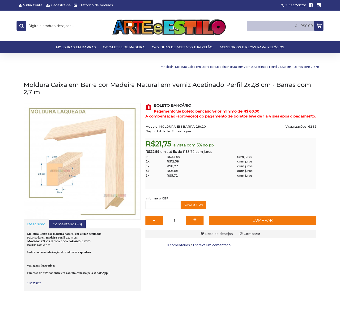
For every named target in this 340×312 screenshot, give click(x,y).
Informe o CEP (157, 198)
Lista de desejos (219, 234)
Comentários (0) (67, 224)
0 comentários (178, 245)
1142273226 (34, 283)
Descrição (36, 224)
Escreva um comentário (212, 245)
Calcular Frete (193, 204)
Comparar (252, 234)
